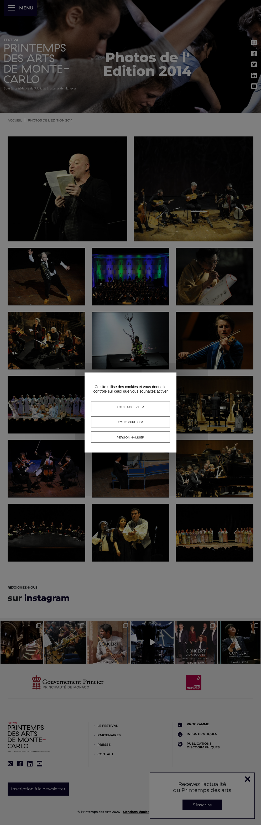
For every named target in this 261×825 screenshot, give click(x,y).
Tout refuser (130, 421)
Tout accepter (130, 406)
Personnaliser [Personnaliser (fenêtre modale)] (130, 437)
